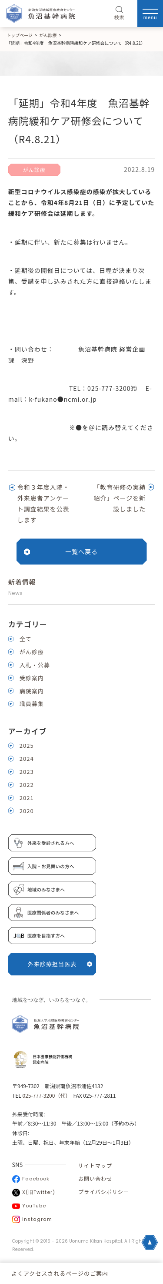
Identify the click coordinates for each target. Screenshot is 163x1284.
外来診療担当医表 (60, 964)
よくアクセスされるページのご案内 (59, 1273)
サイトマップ (95, 1165)
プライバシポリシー (103, 1191)
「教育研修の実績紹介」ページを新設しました (119, 498)
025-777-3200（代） (45, 1095)
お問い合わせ (95, 1178)
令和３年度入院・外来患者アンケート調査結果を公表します (43, 503)
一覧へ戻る (81, 551)
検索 (119, 13)
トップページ (20, 35)
